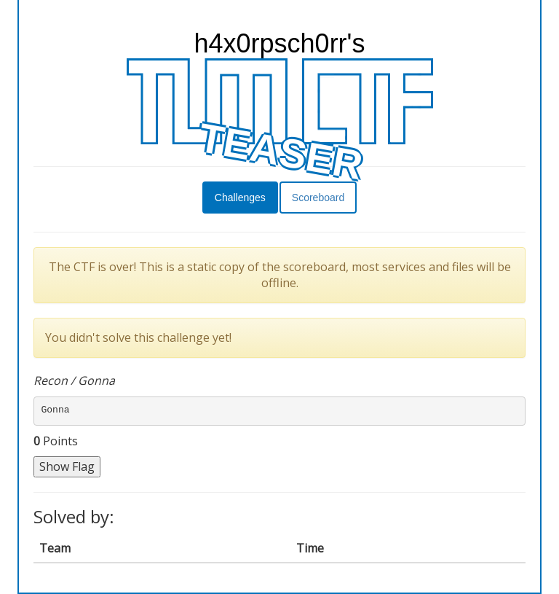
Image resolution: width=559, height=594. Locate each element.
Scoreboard (318, 197)
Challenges (240, 197)
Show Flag (67, 466)
